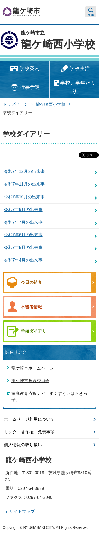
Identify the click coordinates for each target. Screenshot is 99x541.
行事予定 (24, 87)
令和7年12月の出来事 (24, 171)
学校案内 (24, 68)
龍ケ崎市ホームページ (32, 368)
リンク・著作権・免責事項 (29, 432)
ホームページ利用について (29, 419)
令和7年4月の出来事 (23, 260)
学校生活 (74, 69)
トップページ (15, 104)
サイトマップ (22, 511)
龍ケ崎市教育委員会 (30, 381)
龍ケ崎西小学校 (58, 44)
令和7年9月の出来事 (23, 209)
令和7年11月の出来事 (24, 184)
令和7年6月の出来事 (23, 234)
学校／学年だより (74, 86)
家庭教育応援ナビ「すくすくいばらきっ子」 (49, 396)
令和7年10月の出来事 (24, 197)
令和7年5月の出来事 (23, 247)
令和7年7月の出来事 (23, 222)
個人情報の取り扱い (23, 444)
